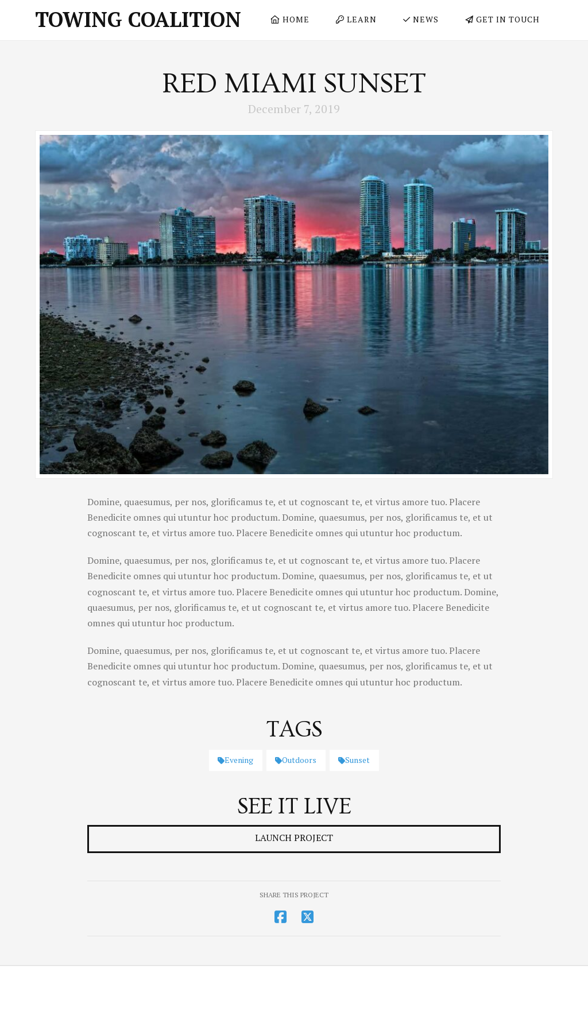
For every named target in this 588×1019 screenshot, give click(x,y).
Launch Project (294, 837)
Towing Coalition (138, 19)
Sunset (354, 759)
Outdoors (295, 759)
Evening (235, 759)
